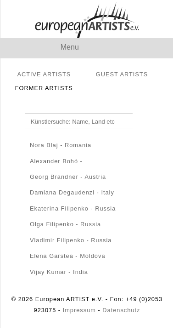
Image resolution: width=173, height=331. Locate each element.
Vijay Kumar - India (59, 271)
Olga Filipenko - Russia (65, 224)
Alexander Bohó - (56, 161)
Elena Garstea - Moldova (68, 255)
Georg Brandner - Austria (68, 176)
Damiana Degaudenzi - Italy (72, 192)
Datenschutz (121, 310)
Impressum (79, 310)
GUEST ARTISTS (122, 74)
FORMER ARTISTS (44, 88)
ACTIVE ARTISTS (44, 74)
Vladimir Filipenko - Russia (71, 240)
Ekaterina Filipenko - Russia (73, 208)
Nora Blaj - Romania (60, 145)
